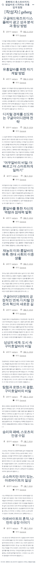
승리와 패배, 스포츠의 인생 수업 (18, 434)
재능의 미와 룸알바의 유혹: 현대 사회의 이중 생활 (18, 254)
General (23, 35)
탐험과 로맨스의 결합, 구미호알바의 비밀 (18, 389)
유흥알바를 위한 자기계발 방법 (18, 71)
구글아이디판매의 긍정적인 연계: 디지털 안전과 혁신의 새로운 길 (18, 300)
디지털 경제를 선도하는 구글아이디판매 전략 (18, 118)
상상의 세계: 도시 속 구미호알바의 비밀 (18, 344)
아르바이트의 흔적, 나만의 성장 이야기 (18, 521)
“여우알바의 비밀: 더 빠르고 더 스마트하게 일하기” (18, 166)
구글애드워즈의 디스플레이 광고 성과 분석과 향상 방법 (18, 22)
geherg (15, 32)
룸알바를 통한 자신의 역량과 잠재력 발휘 (18, 210)
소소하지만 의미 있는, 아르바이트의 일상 (18, 479)
